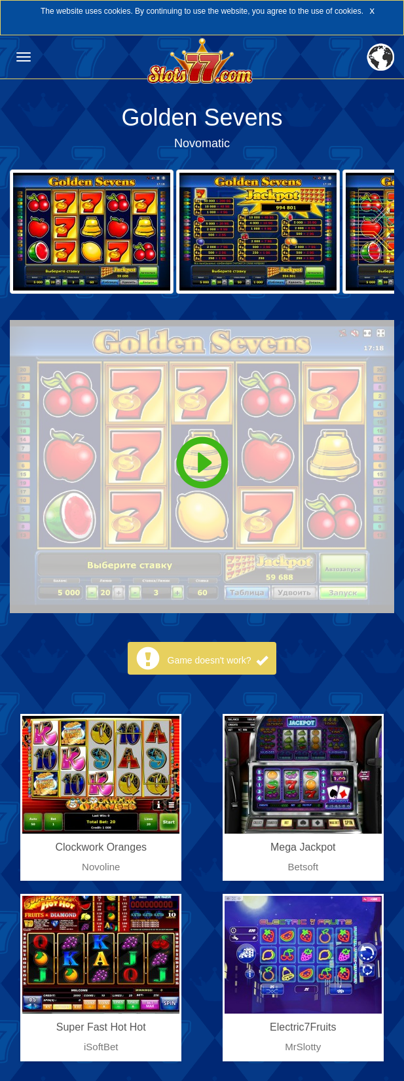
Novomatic (202, 143)
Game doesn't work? (218, 660)
